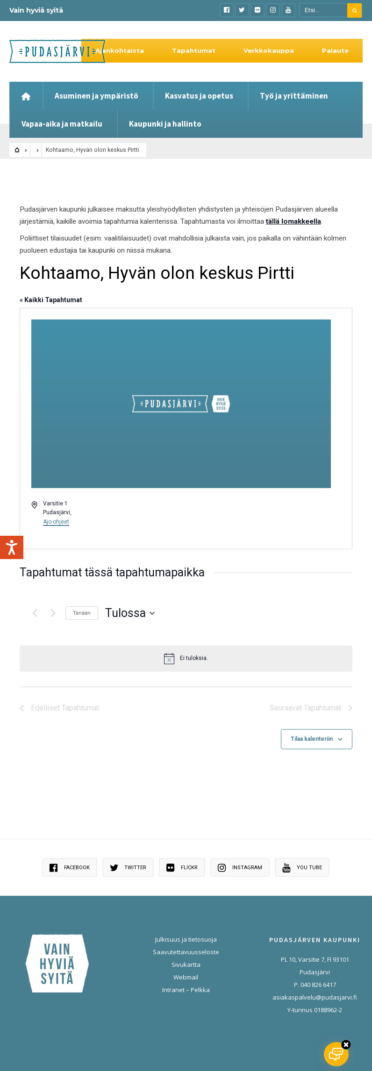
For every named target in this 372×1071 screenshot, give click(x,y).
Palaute (335, 50)
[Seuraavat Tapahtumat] (52, 613)
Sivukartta (186, 964)
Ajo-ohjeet (56, 521)
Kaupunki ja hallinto (165, 124)
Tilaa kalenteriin (312, 739)
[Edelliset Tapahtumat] (34, 613)
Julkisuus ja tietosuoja (186, 939)
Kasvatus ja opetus (199, 96)
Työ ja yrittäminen (294, 96)
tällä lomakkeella (293, 221)
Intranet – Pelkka (186, 990)
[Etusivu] (26, 96)
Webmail (185, 977)
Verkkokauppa (268, 50)
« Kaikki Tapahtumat (51, 300)
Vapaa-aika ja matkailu (61, 124)
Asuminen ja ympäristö (96, 96)
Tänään (82, 613)
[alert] (186, 658)
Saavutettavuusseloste (186, 952)
